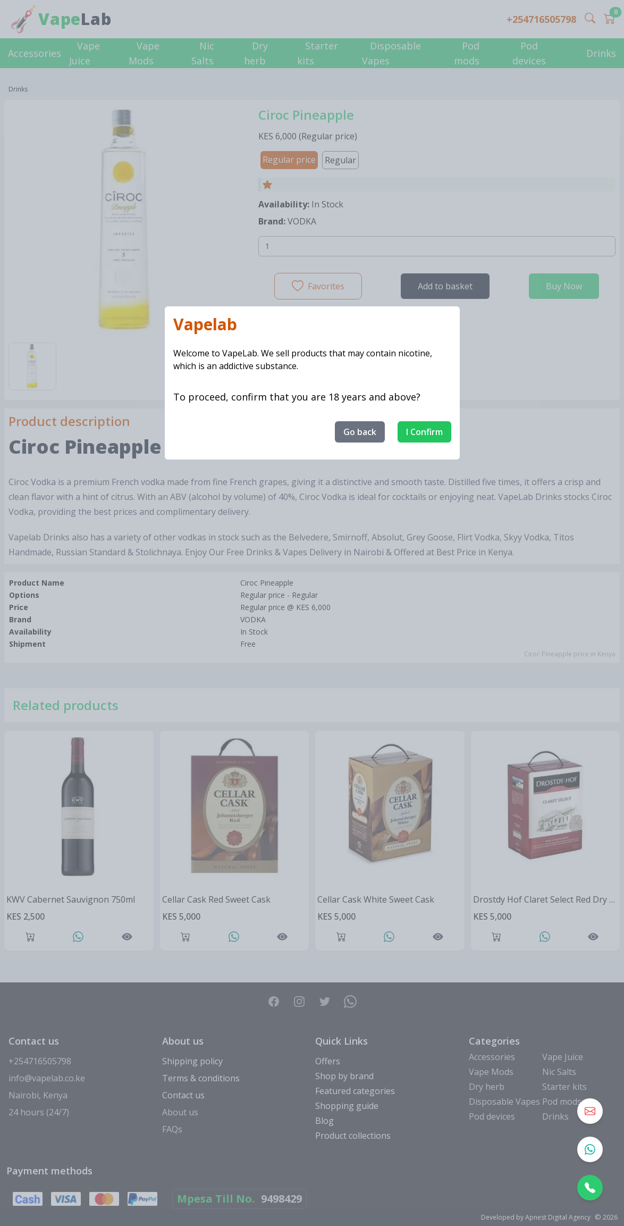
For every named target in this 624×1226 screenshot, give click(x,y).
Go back (359, 432)
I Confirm (424, 432)
